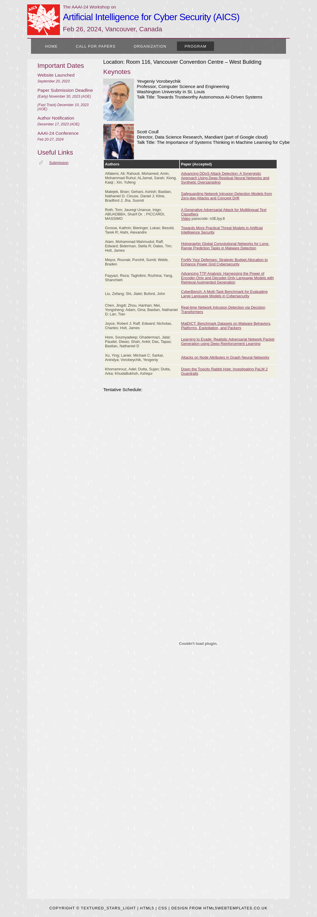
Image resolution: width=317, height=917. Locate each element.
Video (186, 218)
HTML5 (147, 908)
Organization (150, 46)
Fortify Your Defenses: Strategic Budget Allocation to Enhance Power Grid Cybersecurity (224, 262)
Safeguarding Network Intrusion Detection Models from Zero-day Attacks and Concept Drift (226, 195)
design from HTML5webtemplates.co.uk (219, 908)
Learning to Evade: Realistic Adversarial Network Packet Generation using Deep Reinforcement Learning (227, 341)
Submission (58, 162)
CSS (162, 908)
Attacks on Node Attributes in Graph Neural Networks (225, 357)
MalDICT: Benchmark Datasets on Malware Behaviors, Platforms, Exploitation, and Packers (226, 325)
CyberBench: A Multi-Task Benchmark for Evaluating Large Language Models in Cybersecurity (224, 293)
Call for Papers (96, 46)
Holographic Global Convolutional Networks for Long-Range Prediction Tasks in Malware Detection (225, 245)
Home (51, 46)
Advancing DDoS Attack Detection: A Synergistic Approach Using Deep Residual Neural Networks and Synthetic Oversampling (225, 177)
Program (195, 46)
